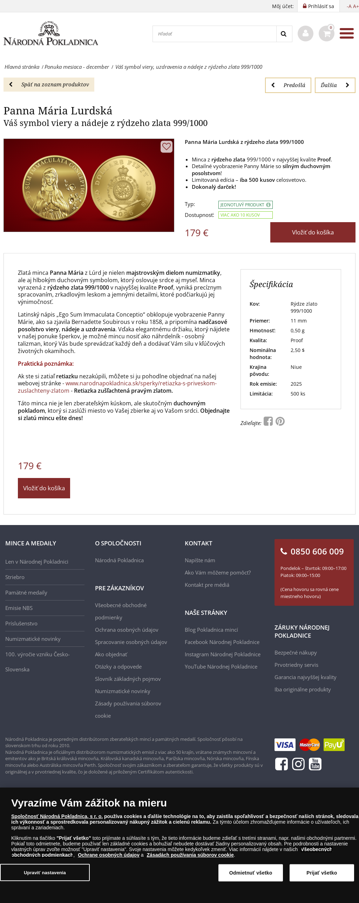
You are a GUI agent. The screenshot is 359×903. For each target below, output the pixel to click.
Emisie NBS (19, 607)
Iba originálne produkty (303, 689)
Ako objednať (111, 654)
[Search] (284, 34)
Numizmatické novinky (33, 638)
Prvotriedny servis (296, 664)
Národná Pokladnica (119, 560)
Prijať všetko (321, 878)
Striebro (15, 576)
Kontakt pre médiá (207, 584)
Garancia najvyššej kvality (306, 676)
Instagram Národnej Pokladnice (222, 654)
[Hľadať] (214, 34)
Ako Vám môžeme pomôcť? (218, 572)
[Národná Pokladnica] (51, 33)
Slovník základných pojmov (128, 678)
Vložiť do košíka (313, 232)
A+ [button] (356, 6)
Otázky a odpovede (118, 666)
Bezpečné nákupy (296, 652)
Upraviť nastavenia (45, 877)
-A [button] (349, 6)
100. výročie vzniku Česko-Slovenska (37, 662)
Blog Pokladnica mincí (211, 629)
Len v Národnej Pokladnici (36, 561)
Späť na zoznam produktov (49, 84)
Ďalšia (335, 84)
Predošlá (288, 84)
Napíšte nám (200, 560)
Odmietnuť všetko (250, 878)
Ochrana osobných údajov (126, 629)
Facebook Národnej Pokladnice (222, 641)
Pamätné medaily (26, 592)
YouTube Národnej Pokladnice (221, 666)
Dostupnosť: (199, 215)
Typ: (190, 204)
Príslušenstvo (21, 623)
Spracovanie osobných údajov (131, 641)
